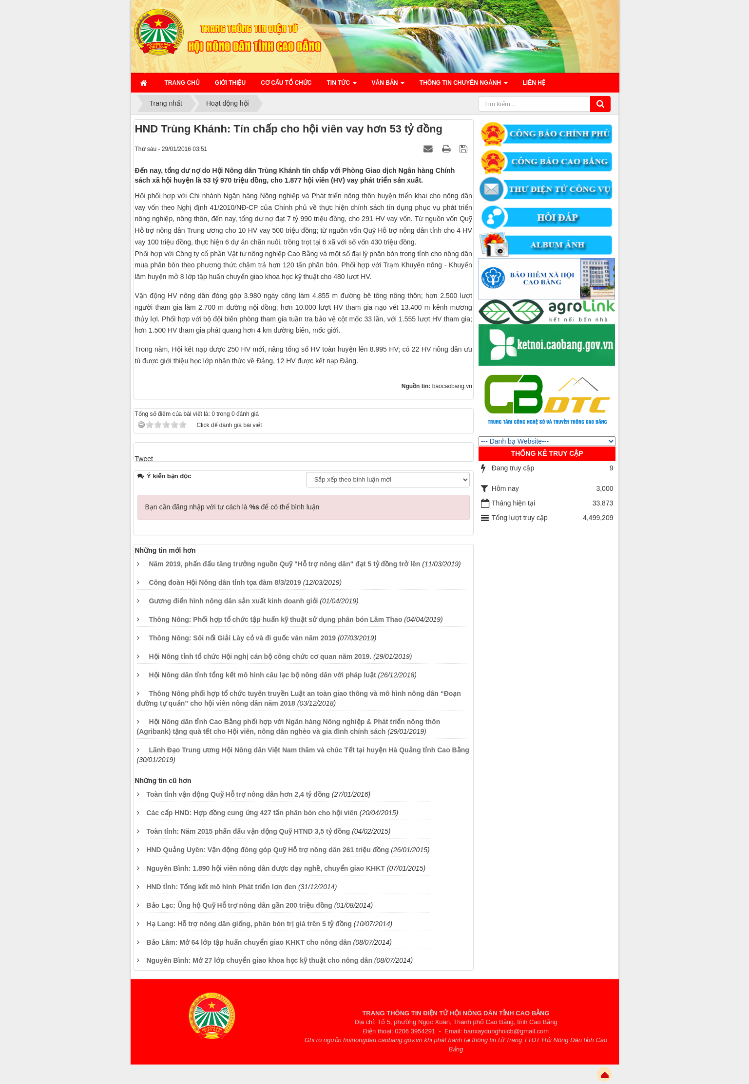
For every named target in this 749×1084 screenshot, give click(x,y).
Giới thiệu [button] (230, 82)
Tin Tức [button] (342, 85)
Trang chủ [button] (182, 82)
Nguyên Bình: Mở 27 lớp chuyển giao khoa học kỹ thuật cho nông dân (259, 960)
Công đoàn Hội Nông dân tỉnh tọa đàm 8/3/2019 (225, 582)
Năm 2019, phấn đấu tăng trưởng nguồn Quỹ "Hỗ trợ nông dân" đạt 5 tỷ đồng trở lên (284, 564)
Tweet (144, 459)
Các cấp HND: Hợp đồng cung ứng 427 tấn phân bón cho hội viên (251, 813)
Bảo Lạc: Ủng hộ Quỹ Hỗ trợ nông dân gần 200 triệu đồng (239, 905)
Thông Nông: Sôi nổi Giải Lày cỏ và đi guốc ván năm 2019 (242, 638)
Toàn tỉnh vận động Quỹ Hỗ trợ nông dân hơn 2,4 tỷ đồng (237, 794)
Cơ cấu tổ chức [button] (286, 82)
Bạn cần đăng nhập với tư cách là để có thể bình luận (232, 507)
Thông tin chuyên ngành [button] (464, 85)
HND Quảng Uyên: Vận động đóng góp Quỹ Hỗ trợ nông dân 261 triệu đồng (267, 850)
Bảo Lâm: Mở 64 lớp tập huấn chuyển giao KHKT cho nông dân (248, 942)
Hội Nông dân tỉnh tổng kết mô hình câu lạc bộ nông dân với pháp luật (262, 675)
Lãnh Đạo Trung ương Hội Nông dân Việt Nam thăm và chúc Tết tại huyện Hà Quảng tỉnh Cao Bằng (309, 750)
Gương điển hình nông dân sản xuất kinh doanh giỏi (233, 601)
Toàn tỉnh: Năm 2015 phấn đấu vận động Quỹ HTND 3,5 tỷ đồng (248, 831)
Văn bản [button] (388, 85)
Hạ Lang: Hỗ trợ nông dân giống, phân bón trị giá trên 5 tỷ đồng (248, 924)
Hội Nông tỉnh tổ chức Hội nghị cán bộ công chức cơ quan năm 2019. (260, 656)
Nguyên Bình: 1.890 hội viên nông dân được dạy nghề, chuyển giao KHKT (265, 868)
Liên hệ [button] (534, 82)
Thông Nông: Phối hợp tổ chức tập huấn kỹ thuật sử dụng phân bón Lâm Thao (275, 619)
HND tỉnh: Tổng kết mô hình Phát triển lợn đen (221, 887)
